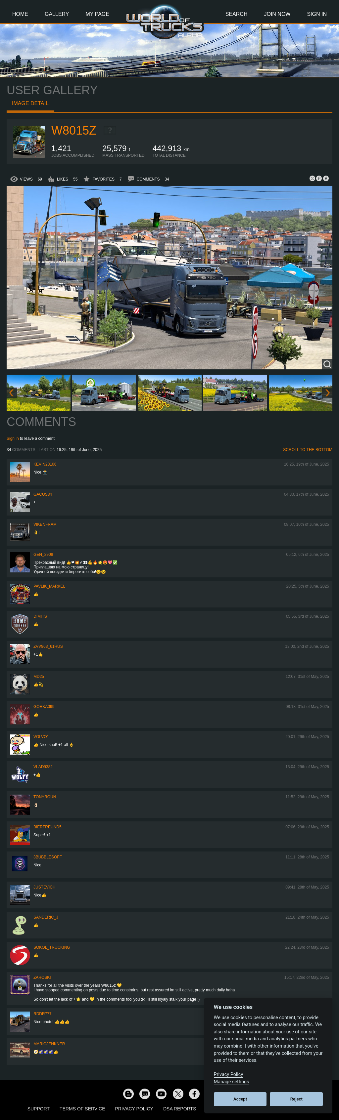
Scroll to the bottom (307, 449)
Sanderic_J (45, 917)
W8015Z (73, 130)
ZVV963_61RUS (48, 646)
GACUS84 (42, 494)
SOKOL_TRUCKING (51, 947)
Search (236, 14)
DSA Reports (179, 1108)
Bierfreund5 (47, 827)
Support (38, 1108)
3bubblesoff (47, 857)
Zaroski (42, 977)
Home (20, 14)
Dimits (40, 616)
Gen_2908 (43, 554)
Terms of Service (82, 1108)
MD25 (38, 676)
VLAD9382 (43, 767)
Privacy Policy (134, 1108)
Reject (296, 1099)
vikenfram (45, 524)
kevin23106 (44, 464)
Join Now (277, 14)
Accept (240, 1099)
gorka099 (43, 706)
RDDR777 (42, 1014)
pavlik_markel (49, 586)
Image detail (30, 103)
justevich (44, 887)
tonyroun (44, 797)
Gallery (57, 14)
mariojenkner (49, 1044)
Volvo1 (41, 736)
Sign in (13, 438)
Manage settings (231, 1082)
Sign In (317, 14)
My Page (97, 14)
